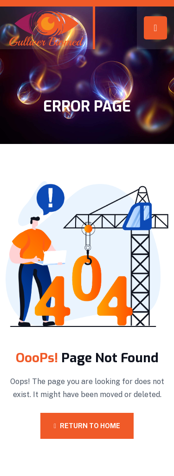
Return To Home (87, 426)
